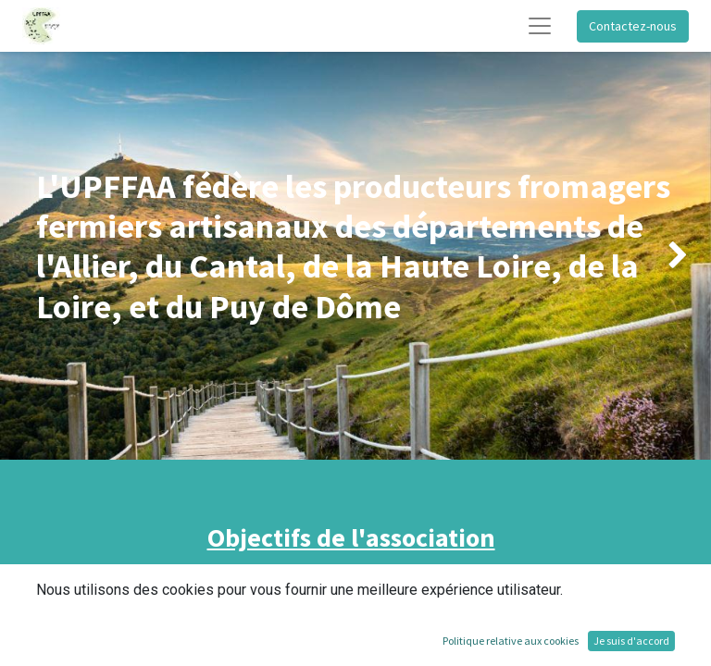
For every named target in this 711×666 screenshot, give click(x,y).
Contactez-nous (633, 26)
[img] (28, 256)
